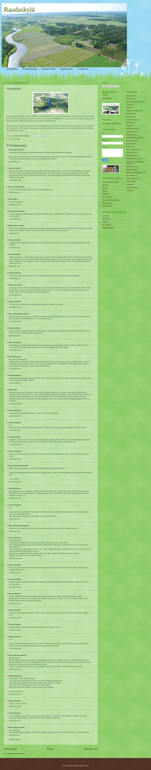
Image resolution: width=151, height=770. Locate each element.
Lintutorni (129, 147)
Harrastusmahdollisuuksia (134, 102)
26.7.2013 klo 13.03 (15, 694)
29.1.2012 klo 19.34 (15, 587)
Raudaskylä (19, 9)
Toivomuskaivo (106, 98)
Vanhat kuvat (130, 181)
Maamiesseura (66, 69)
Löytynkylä (105, 216)
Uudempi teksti (10, 749)
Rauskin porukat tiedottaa (134, 172)
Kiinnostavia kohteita (132, 111)
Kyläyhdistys (12, 69)
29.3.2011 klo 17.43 (15, 498)
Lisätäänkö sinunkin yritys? (110, 182)
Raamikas (105, 188)
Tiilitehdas (105, 194)
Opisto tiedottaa (131, 152)
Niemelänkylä (106, 219)
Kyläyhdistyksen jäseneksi (134, 138)
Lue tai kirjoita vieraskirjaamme (111, 123)
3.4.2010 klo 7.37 (14, 233)
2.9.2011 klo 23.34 (14, 531)
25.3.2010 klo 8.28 (14, 162)
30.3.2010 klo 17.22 (15, 205)
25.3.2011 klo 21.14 (15, 482)
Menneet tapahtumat (132, 150)
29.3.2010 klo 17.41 (15, 192)
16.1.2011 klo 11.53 (15, 444)
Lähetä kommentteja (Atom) (16, 753)
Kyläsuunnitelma (131, 132)
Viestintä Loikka (107, 203)
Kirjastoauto (130, 113)
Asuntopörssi (130, 96)
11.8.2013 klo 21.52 (15, 706)
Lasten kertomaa (131, 140)
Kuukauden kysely (132, 120)
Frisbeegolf (129, 99)
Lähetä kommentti (14, 739)
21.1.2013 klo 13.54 (15, 630)
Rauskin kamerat (131, 166)
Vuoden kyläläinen (132, 187)
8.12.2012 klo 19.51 (15, 618)
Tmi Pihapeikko (107, 197)
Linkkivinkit (130, 143)
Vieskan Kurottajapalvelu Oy (111, 200)
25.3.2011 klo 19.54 (15, 459)
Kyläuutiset (129, 135)
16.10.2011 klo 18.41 (15, 558)
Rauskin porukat (131, 169)
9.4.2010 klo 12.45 (14, 266)
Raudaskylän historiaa (133, 158)
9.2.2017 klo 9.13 (14, 735)
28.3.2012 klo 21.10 (15, 603)
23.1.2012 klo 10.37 (15, 573)
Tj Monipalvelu (106, 206)
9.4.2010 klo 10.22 (14, 247)
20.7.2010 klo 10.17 (15, 336)
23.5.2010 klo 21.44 (15, 295)
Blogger (86, 765)
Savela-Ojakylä (106, 225)
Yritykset (129, 190)
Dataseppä (105, 185)
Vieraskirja (16, 139)
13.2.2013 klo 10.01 (15, 669)
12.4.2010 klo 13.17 (15, 278)
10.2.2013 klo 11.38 (15, 648)
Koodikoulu (130, 117)
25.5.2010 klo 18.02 (15, 307)
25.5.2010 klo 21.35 (15, 321)
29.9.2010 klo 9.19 (14, 383)
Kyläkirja (129, 125)
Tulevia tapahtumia (132, 178)
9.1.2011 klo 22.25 (14, 430)
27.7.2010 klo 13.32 (15, 369)
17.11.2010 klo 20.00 (15, 404)
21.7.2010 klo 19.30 (15, 350)
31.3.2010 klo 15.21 (15, 219)
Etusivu (50, 749)
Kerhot (128, 108)
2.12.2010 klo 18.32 (15, 416)
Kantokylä (105, 222)
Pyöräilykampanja (131, 155)
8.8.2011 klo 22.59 (14, 519)
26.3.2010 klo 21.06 (15, 180)
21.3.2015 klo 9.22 (14, 721)
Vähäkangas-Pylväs (108, 228)
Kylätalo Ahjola (49, 69)
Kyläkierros (129, 123)
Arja (9, 390)
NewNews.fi (12, 676)
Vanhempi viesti (91, 749)
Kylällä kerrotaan (131, 128)
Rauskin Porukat (30, 69)
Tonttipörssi (82, 69)
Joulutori (129, 105)
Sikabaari (105, 191)
